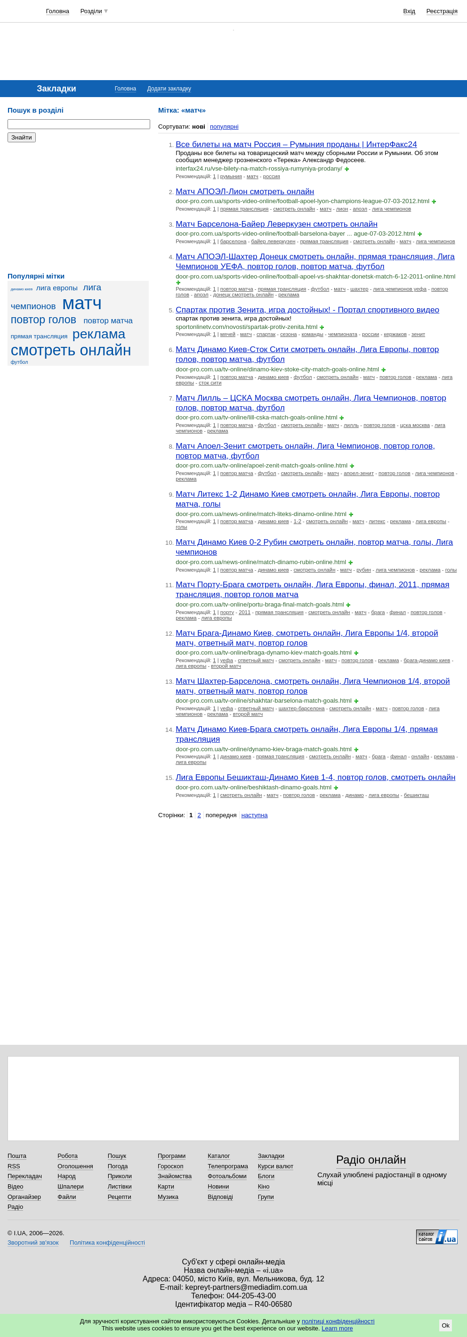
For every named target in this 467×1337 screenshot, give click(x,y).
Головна (57, 11)
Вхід (409, 11)
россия (271, 176)
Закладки (271, 1155)
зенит (418, 334)
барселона (233, 241)
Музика (168, 1196)
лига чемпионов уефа (400, 289)
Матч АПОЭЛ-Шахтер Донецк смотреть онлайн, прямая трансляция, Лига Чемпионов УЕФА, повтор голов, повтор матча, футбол (315, 261)
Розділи (91, 11)
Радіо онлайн (371, 1159)
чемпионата (342, 334)
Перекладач (25, 1176)
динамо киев (22, 289)
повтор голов (43, 319)
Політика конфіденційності (107, 1242)
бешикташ (416, 795)
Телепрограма (228, 1166)
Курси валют (276, 1166)
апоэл (360, 209)
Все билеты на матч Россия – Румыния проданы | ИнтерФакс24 (296, 144)
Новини (218, 1186)
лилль (351, 425)
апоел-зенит (359, 473)
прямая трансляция (39, 336)
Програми (171, 1155)
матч (82, 303)
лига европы (57, 288)
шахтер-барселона (302, 708)
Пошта (17, 1155)
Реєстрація (442, 11)
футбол (19, 362)
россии (370, 334)
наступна (255, 815)
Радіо (15, 1206)
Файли (66, 1196)
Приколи (120, 1176)
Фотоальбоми (227, 1176)
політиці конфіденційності (338, 1321)
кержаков (395, 334)
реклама (99, 333)
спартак (266, 334)
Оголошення (75, 1166)
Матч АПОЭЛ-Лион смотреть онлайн (245, 191)
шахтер (359, 289)
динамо (354, 795)
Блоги (266, 1176)
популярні (224, 126)
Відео (16, 1186)
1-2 (297, 521)
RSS (14, 1166)
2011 (244, 612)
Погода (118, 1166)
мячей (227, 334)
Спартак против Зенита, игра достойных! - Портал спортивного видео (307, 309)
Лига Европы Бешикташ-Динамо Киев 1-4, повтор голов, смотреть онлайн (315, 777)
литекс (377, 521)
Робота (67, 1155)
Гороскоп (170, 1166)
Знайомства (175, 1176)
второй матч (226, 666)
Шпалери (70, 1186)
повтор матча (108, 320)
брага (378, 612)
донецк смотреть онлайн (243, 294)
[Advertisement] (78, 207)
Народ (66, 1176)
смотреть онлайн (71, 350)
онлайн (420, 756)
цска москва (415, 425)
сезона (288, 334)
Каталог (219, 1155)
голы (181, 527)
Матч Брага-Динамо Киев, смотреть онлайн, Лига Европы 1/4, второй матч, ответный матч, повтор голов (307, 638)
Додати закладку (169, 88)
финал (398, 612)
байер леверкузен (273, 241)
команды (312, 334)
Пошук (117, 1155)
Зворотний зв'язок (33, 1242)
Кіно (264, 1186)
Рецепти (119, 1196)
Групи (266, 1196)
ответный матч (256, 660)
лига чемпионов (391, 209)
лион (342, 209)
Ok (446, 1325)
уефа (226, 660)
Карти (166, 1186)
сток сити (210, 383)
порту (227, 612)
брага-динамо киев (426, 660)
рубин (363, 570)
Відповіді (220, 1196)
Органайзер (24, 1196)
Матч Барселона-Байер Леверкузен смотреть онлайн (277, 224)
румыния (231, 176)
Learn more (337, 1328)
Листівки (120, 1186)
